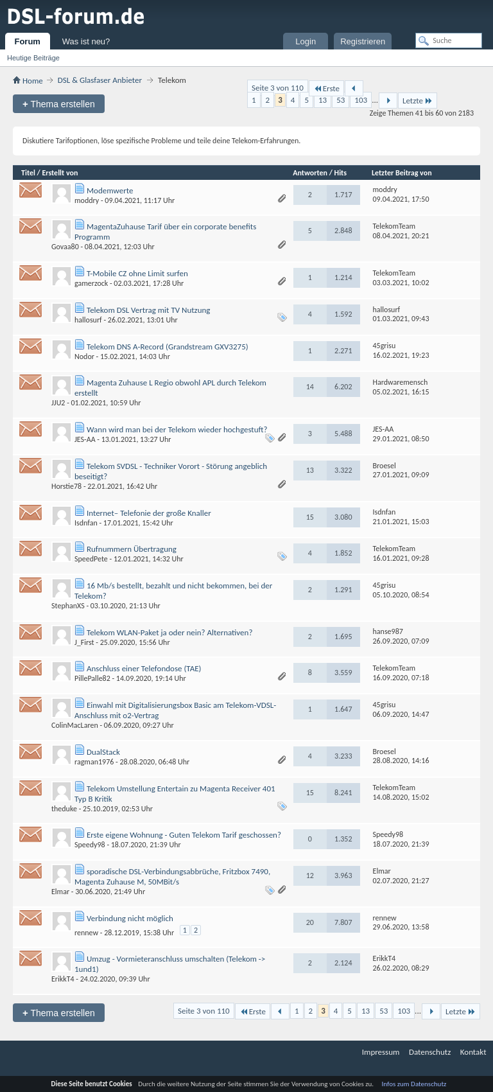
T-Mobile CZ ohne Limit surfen (137, 273)
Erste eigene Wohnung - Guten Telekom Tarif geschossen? (184, 835)
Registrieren (362, 41)
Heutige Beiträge (33, 58)
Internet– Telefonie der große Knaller (149, 513)
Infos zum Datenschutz (414, 1084)
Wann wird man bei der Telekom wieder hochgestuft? (177, 429)
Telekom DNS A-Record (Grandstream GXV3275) (167, 346)
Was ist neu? (86, 41)
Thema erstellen (58, 103)
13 (322, 100)
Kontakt (473, 1052)
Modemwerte (110, 190)
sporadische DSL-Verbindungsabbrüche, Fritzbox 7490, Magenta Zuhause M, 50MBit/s (172, 876)
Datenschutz (430, 1052)
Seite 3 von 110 (278, 87)
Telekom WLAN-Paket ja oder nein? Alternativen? (169, 632)
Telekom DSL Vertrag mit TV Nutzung (149, 310)
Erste (326, 88)
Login (305, 41)
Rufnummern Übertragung (132, 549)
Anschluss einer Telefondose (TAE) (144, 668)
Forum (27, 41)
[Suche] (448, 40)
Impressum (381, 1052)
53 (340, 100)
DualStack (103, 752)
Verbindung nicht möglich (130, 918)
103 (360, 100)
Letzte (417, 100)
